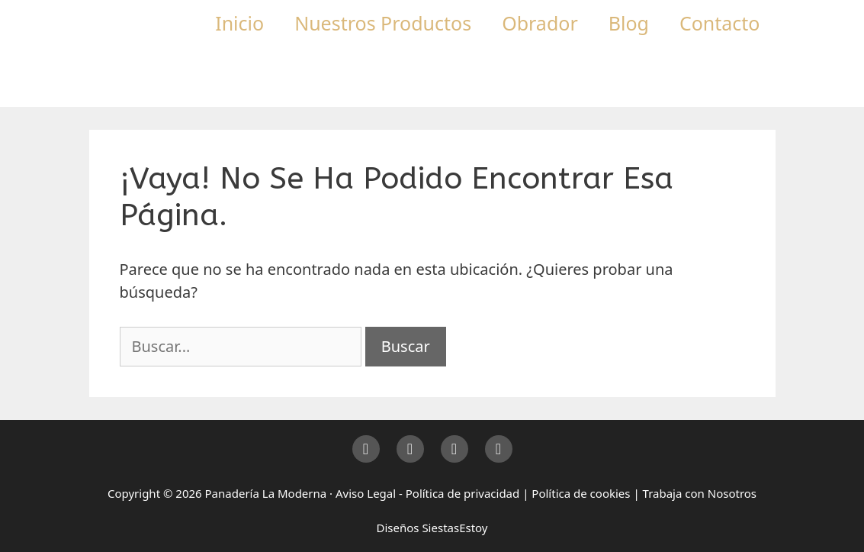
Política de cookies (581, 493)
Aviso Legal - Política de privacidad (427, 493)
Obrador (540, 23)
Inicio (239, 23)
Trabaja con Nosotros (699, 493)
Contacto (719, 23)
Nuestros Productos (382, 23)
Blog (629, 23)
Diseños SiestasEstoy (431, 527)
